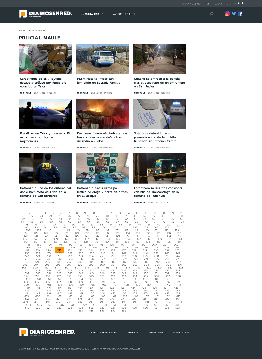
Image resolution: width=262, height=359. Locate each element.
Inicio (22, 30)
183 (137, 242)
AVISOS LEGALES (124, 14)
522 (59, 308)
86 (130, 224)
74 (182, 222)
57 (22, 222)
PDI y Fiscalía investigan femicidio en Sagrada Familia (98, 80)
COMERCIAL (133, 332)
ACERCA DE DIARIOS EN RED (104, 332)
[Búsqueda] (210, 14)
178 (86, 242)
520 (38, 308)
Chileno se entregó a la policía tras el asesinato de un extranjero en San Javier (159, 82)
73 (173, 222)
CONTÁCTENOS (156, 332)
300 (102, 265)
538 (124, 310)
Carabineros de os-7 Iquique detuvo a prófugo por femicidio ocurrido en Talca (43, 82)
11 (102, 213)
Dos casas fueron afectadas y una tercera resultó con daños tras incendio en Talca (102, 137)
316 (107, 267)
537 (113, 310)
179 (96, 242)
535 (91, 310)
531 (156, 308)
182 (127, 242)
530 (145, 308)
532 (167, 308)
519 (27, 308)
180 (106, 242)
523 (70, 308)
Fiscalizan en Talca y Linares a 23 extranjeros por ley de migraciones (45, 137)
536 (102, 310)
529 (134, 308)
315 (97, 267)
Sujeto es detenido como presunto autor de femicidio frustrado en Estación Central (155, 137)
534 (81, 310)
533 (177, 308)
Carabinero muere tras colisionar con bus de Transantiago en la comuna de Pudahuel (158, 192)
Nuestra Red (90, 14)
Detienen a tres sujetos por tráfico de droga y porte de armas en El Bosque (102, 192)
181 (117, 242)
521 (49, 308)
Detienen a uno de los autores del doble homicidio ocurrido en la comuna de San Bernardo (45, 192)
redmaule (25, 92)
